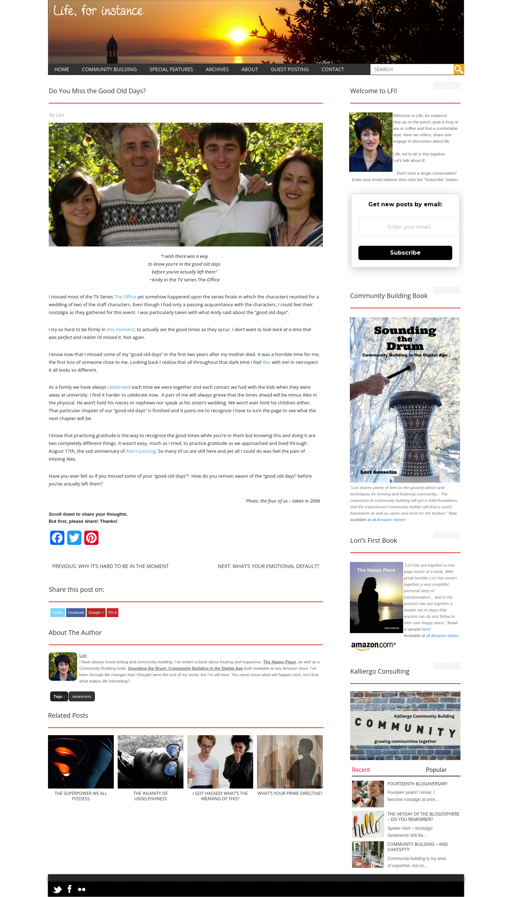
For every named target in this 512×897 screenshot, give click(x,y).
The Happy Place (279, 662)
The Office (125, 296)
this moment (120, 329)
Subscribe (405, 252)
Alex (266, 362)
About (249, 69)
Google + (96, 613)
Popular (436, 770)
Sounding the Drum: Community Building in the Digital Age (185, 668)
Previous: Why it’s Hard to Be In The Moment (110, 566)
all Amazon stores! (388, 520)
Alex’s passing (140, 451)
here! (426, 629)
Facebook (76, 613)
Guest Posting (290, 69)
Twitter (57, 613)
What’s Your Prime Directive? (289, 793)
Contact (332, 69)
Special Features (171, 69)
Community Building (109, 69)
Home (61, 69)
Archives (217, 69)
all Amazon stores (441, 635)
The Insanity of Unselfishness (150, 796)
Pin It (112, 613)
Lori (60, 115)
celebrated (118, 387)
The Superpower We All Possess (81, 796)
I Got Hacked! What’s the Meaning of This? (220, 796)
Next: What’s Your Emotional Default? (268, 566)
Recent (361, 770)
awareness (81, 696)
